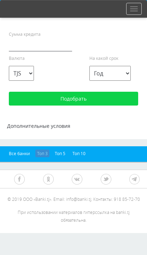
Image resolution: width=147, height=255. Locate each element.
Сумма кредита (25, 34)
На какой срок (103, 58)
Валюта (17, 58)
